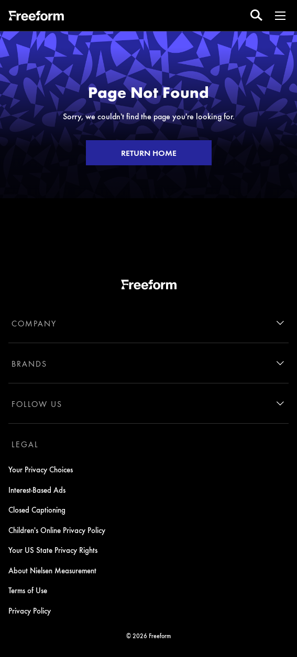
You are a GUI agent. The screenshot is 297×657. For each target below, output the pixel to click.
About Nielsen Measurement (52, 570)
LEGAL (25, 444)
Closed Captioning (36, 509)
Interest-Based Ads (36, 489)
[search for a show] (256, 15)
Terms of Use (27, 590)
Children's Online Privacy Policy (56, 530)
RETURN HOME (149, 153)
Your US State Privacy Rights (52, 550)
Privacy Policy (29, 610)
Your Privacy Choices (40, 469)
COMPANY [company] (34, 323)
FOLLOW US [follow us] (37, 404)
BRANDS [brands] (29, 363)
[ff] (36, 17)
